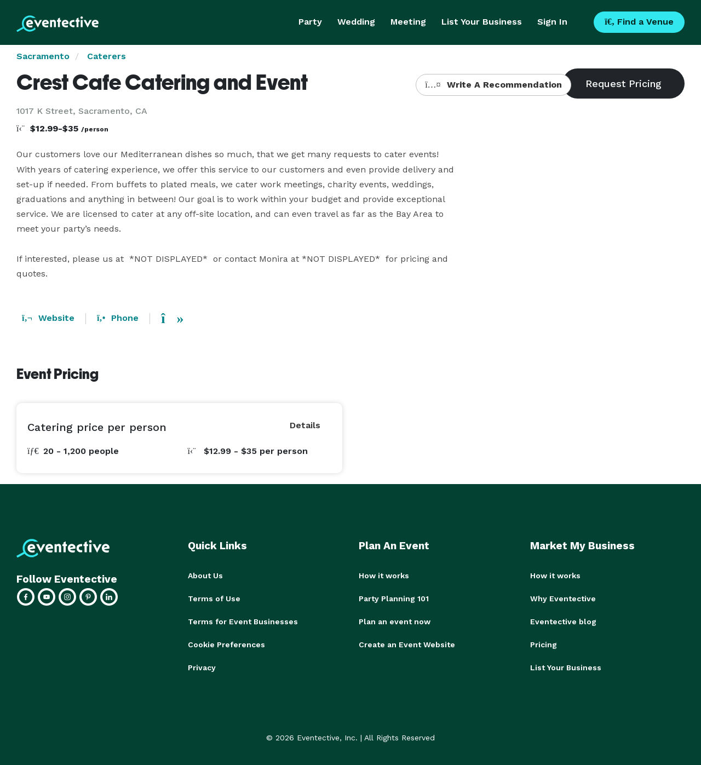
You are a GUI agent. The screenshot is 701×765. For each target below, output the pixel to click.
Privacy (202, 667)
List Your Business (481, 21)
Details (305, 425)
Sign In (552, 21)
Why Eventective (563, 598)
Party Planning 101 (394, 598)
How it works (384, 575)
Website (48, 318)
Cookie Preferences (226, 644)
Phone (118, 318)
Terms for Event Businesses (243, 621)
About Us (205, 575)
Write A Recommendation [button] (493, 84)
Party (310, 21)
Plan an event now (394, 621)
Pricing (543, 644)
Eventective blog (563, 621)
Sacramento (43, 56)
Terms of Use (214, 598)
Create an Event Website (407, 644)
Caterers (106, 56)
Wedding (356, 21)
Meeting (408, 21)
